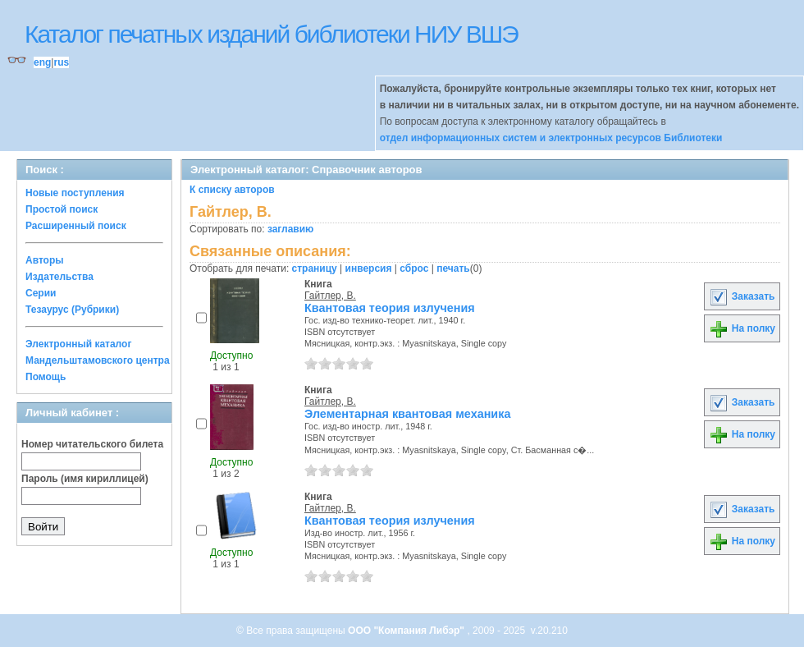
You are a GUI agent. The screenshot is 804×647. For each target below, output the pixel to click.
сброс (414, 268)
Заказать (741, 296)
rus (61, 62)
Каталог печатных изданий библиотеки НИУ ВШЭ (271, 34)
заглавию (290, 229)
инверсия (368, 268)
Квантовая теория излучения (389, 307)
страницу (314, 268)
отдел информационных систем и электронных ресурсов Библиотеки (551, 138)
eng (42, 62)
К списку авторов (232, 189)
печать (453, 268)
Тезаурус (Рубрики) (72, 309)
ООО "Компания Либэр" (407, 630)
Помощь (45, 377)
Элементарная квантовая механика (407, 413)
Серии (40, 293)
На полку (742, 328)
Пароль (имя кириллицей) (84, 478)
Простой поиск (61, 209)
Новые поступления (75, 193)
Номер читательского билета (92, 444)
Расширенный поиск (75, 226)
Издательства (59, 276)
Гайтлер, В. (330, 295)
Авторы (44, 260)
